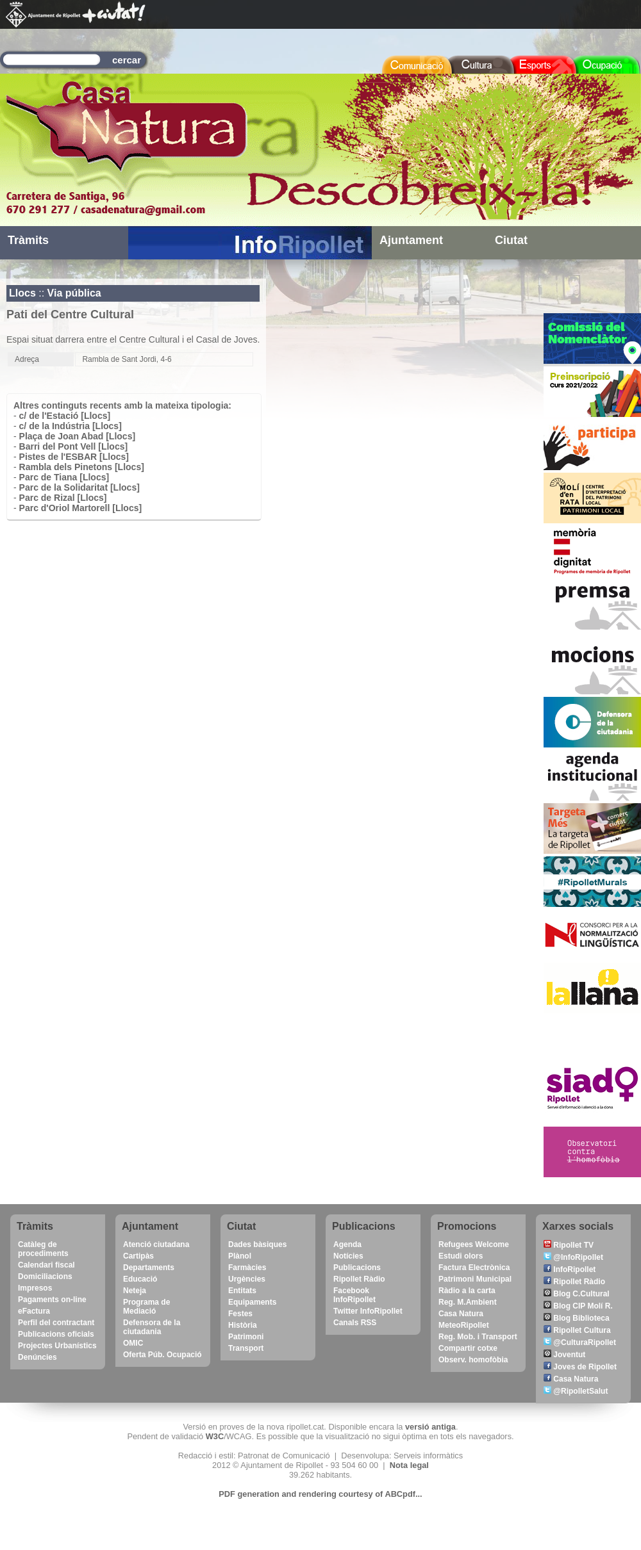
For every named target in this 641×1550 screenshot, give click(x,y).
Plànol (239, 1256)
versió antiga (430, 1427)
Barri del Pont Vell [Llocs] (73, 446)
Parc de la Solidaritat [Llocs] (79, 487)
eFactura (34, 1311)
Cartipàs (138, 1256)
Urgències (246, 1279)
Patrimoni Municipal (475, 1279)
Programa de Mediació (146, 1307)
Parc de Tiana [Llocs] (64, 477)
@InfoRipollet (573, 1257)
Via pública (74, 293)
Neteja (134, 1290)
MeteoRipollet (463, 1325)
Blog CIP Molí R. (578, 1305)
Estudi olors (460, 1256)
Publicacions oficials (56, 1334)
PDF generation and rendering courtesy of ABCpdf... (320, 1494)
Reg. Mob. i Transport (477, 1336)
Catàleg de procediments (43, 1249)
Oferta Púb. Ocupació (162, 1354)
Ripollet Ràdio (359, 1279)
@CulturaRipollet (580, 1342)
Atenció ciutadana (156, 1244)
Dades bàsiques (257, 1244)
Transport (245, 1348)
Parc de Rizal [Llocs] (63, 498)
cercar (126, 59)
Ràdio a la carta (466, 1290)
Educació (140, 1279)
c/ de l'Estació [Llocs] (65, 416)
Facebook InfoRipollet (354, 1295)
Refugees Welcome (473, 1244)
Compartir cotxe (467, 1348)
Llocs (22, 293)
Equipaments (252, 1302)
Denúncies (37, 1357)
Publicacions (357, 1267)
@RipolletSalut (576, 1391)
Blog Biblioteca (577, 1318)
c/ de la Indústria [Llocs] (70, 426)
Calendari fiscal (46, 1264)
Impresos (35, 1288)
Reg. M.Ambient (467, 1302)
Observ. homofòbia (473, 1359)
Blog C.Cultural (577, 1293)
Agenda (347, 1244)
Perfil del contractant (56, 1322)
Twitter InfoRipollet (368, 1311)
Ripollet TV (569, 1245)
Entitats (242, 1290)
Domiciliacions (45, 1276)
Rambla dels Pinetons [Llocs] (81, 467)
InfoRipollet (569, 1269)
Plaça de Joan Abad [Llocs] (77, 436)
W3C (215, 1436)
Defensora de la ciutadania (151, 1327)
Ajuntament (411, 240)
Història (242, 1325)
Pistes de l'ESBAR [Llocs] (74, 457)
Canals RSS (354, 1322)
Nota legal (409, 1465)
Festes (240, 1313)
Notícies (348, 1256)
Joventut (564, 1354)
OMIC (133, 1343)
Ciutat (511, 240)
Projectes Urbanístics (57, 1345)
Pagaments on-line (52, 1299)
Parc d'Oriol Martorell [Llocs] (80, 508)
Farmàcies (247, 1267)
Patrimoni (245, 1336)
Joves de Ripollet (580, 1366)
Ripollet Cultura (577, 1330)
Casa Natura (460, 1313)
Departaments (148, 1267)
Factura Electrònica (474, 1267)
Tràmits (28, 240)
